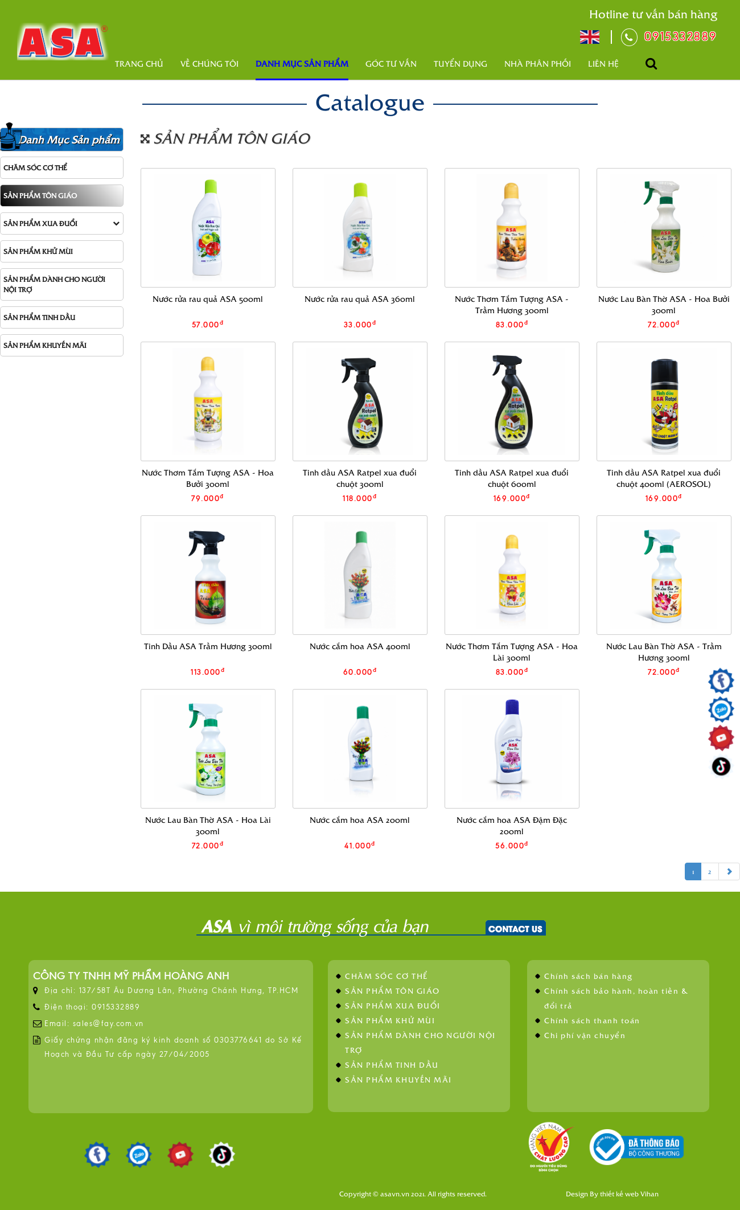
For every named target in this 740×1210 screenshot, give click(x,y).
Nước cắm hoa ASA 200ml (360, 819)
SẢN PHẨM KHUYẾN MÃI (45, 345)
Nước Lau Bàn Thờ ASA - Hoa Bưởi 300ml (664, 304)
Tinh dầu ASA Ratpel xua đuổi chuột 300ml (360, 478)
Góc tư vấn (391, 63)
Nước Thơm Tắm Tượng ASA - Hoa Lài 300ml (512, 652)
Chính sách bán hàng (588, 976)
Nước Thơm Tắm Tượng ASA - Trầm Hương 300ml (512, 304)
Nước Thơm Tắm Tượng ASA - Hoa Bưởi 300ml (208, 478)
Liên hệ (603, 63)
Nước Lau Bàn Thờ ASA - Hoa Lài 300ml (208, 825)
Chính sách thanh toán (592, 1020)
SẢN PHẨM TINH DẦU (39, 317)
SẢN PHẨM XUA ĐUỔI (61, 223)
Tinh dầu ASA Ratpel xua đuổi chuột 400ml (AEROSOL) (664, 478)
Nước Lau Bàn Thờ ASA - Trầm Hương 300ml (664, 652)
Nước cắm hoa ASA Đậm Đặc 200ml (512, 825)
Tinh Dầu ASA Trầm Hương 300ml (208, 646)
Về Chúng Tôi (209, 63)
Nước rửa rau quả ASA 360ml (360, 298)
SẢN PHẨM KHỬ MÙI (38, 251)
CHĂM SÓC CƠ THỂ (35, 167)
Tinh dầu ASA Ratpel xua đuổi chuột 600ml (512, 478)
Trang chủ (139, 63)
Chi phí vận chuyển (585, 1035)
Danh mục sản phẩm (302, 63)
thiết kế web (619, 1193)
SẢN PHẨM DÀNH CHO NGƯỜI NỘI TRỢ (54, 283)
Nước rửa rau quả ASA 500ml (208, 298)
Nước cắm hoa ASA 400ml (360, 646)
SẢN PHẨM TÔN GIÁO (40, 195)
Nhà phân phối (537, 63)
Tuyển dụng (460, 63)
